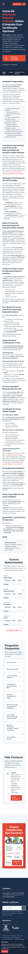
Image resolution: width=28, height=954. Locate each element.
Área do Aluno (17, 4)
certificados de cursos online (14, 455)
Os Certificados (6, 937)
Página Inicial (5, 935)
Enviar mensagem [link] (15, 798)
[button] (24, 4)
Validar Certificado (19, 939)
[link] (3, 4)
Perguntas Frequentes (7, 939)
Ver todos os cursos (14, 630)
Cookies (4, 942)
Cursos (11, 72)
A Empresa (13, 935)
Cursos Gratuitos (16, 937)
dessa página (10, 896)
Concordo (4, 951)
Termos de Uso (17, 525)
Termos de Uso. (5, 948)
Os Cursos (19, 935)
